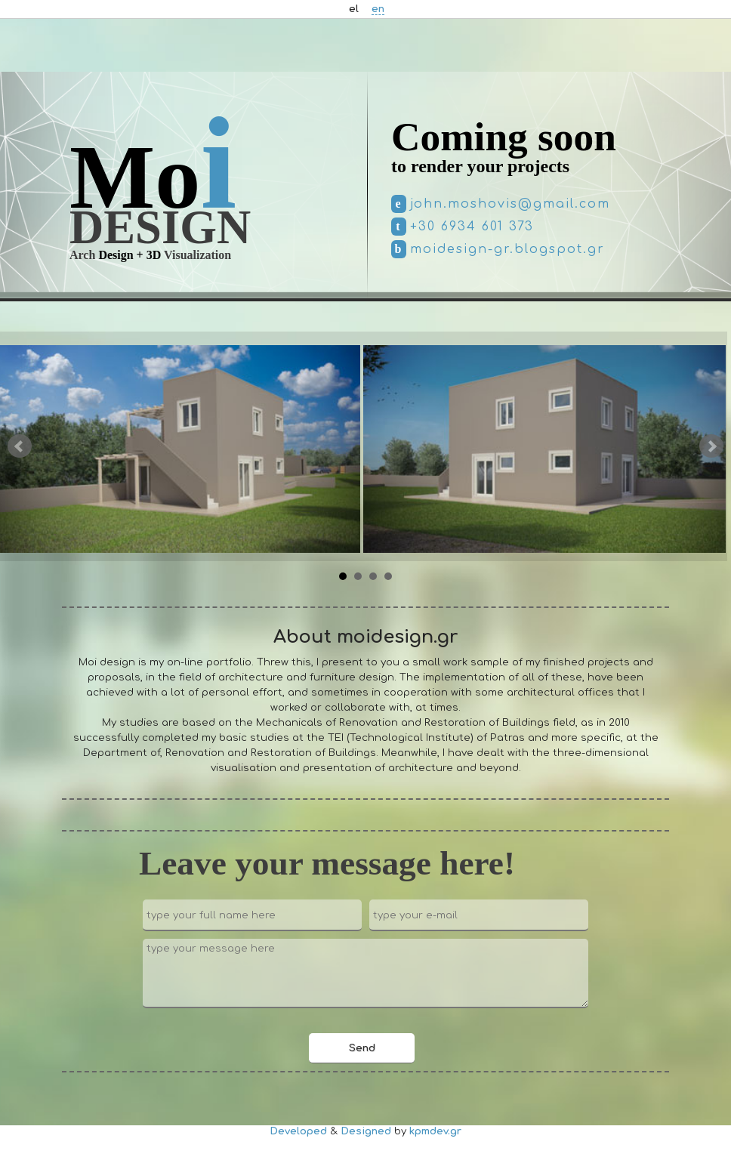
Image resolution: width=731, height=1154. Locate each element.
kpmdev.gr (435, 1131)
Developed (298, 1131)
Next (711, 446)
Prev (20, 446)
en (378, 8)
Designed (366, 1131)
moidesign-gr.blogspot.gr (507, 249)
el (354, 8)
